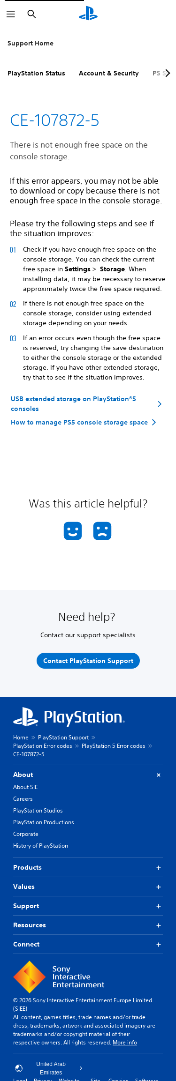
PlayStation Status (36, 73)
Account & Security (109, 73)
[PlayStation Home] (88, 14)
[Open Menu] (10, 14)
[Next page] (166, 73)
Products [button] (88, 867)
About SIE (25, 787)
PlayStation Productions (43, 822)
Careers (23, 799)
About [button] (88, 775)
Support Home (31, 43)
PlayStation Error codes (42, 746)
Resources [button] (88, 925)
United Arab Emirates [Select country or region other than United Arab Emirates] (49, 1068)
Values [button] (88, 886)
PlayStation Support (63, 737)
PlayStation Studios (38, 810)
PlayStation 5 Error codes (113, 746)
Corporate (25, 834)
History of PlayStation (40, 846)
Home (21, 737)
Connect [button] (88, 944)
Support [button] (88, 906)
